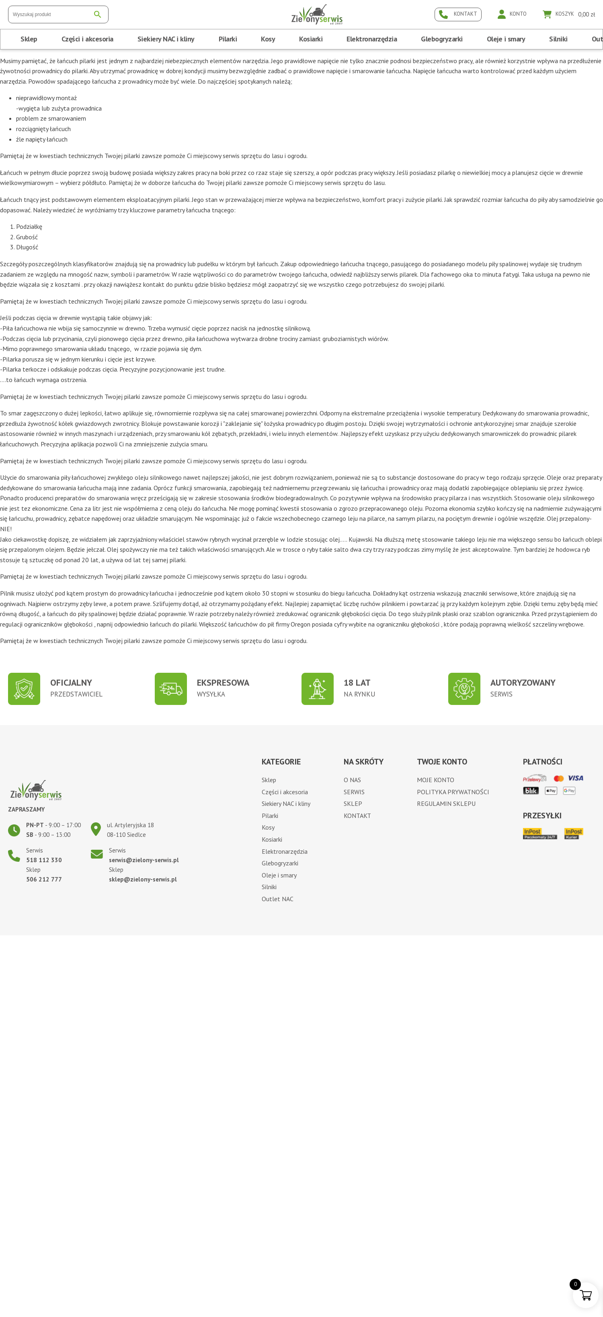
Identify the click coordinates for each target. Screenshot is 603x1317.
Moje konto (435, 780)
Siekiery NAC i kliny (166, 38)
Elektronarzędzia (372, 38)
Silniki (558, 38)
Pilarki (228, 38)
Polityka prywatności (453, 792)
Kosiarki (310, 38)
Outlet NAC (277, 899)
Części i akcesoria (87, 38)
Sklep (29, 38)
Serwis (354, 792)
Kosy (268, 38)
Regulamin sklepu (446, 803)
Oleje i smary (506, 38)
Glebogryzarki (442, 38)
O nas (352, 780)
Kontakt (357, 816)
